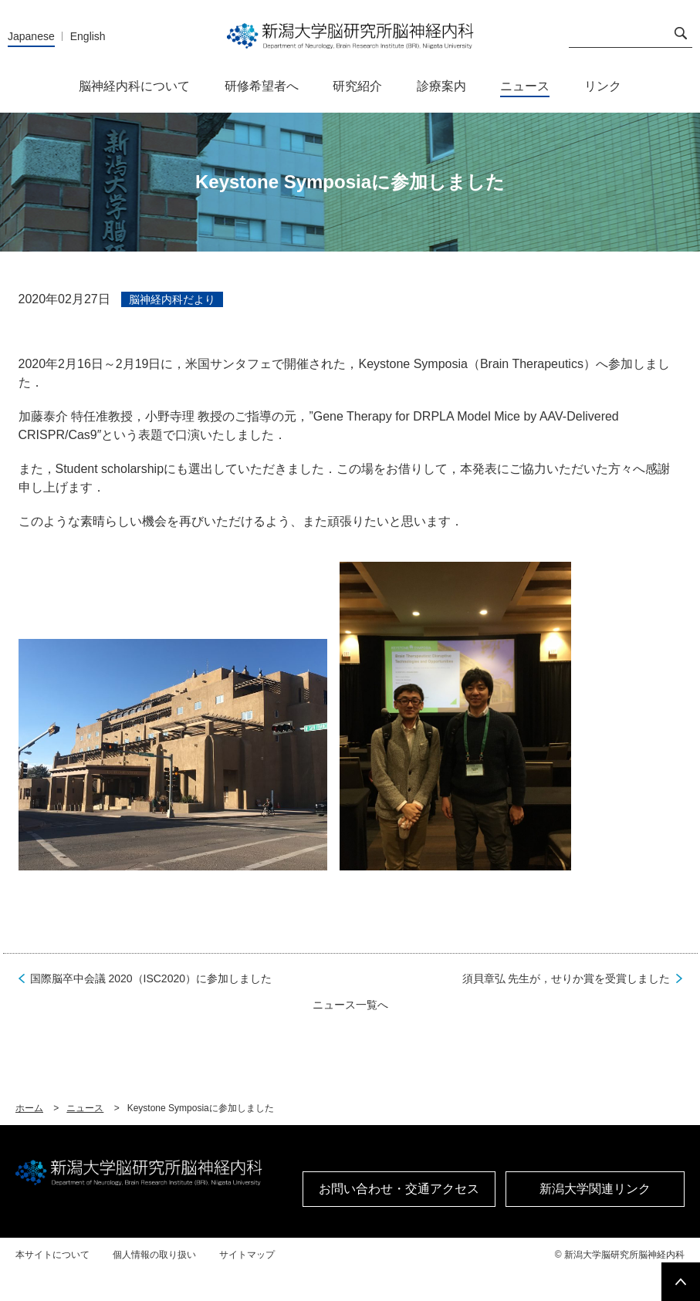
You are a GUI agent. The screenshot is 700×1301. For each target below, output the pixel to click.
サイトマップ (247, 1254)
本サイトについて (52, 1254)
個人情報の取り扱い (154, 1254)
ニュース (84, 1108)
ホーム (29, 1108)
